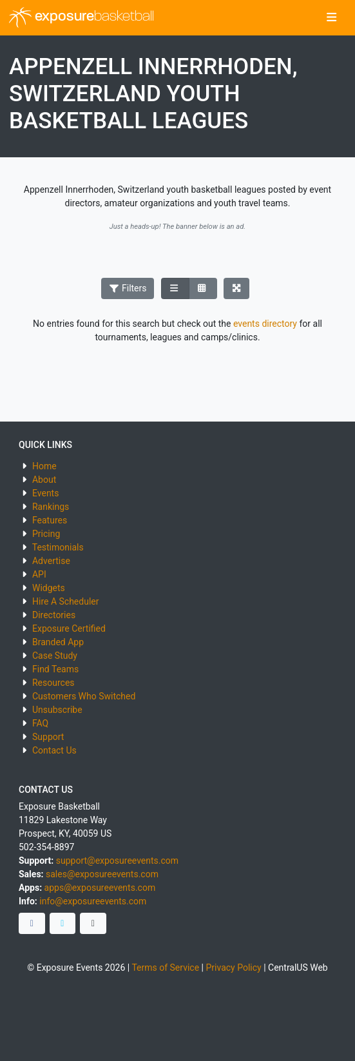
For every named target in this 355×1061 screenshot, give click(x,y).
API (39, 574)
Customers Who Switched (83, 696)
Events (45, 493)
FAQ (40, 723)
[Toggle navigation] (331, 18)
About (44, 479)
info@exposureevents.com (92, 901)
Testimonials (58, 547)
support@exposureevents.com (117, 860)
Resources (53, 682)
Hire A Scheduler (65, 601)
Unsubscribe (57, 710)
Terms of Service (165, 967)
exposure (81, 17)
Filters (127, 288)
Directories (53, 615)
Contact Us (54, 750)
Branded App (58, 642)
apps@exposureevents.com (100, 887)
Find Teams (55, 669)
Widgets (48, 588)
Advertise (51, 561)
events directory (265, 323)
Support (48, 737)
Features (49, 520)
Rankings (50, 506)
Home (44, 466)
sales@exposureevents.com (102, 874)
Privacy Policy (233, 967)
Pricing (46, 534)
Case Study (54, 655)
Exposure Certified (69, 628)
